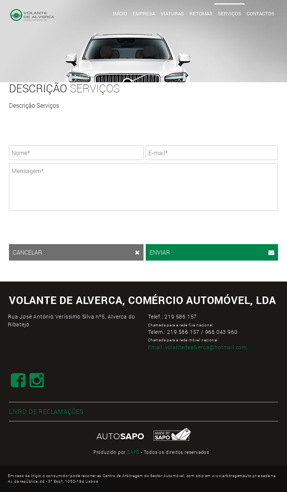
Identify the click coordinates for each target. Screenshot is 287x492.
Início (120, 13)
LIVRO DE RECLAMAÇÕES (46, 411)
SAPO (133, 452)
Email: (197, 347)
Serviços (229, 13)
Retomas (200, 13)
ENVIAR (211, 252)
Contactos (260, 13)
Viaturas (172, 13)
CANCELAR (76, 252)
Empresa (144, 13)
